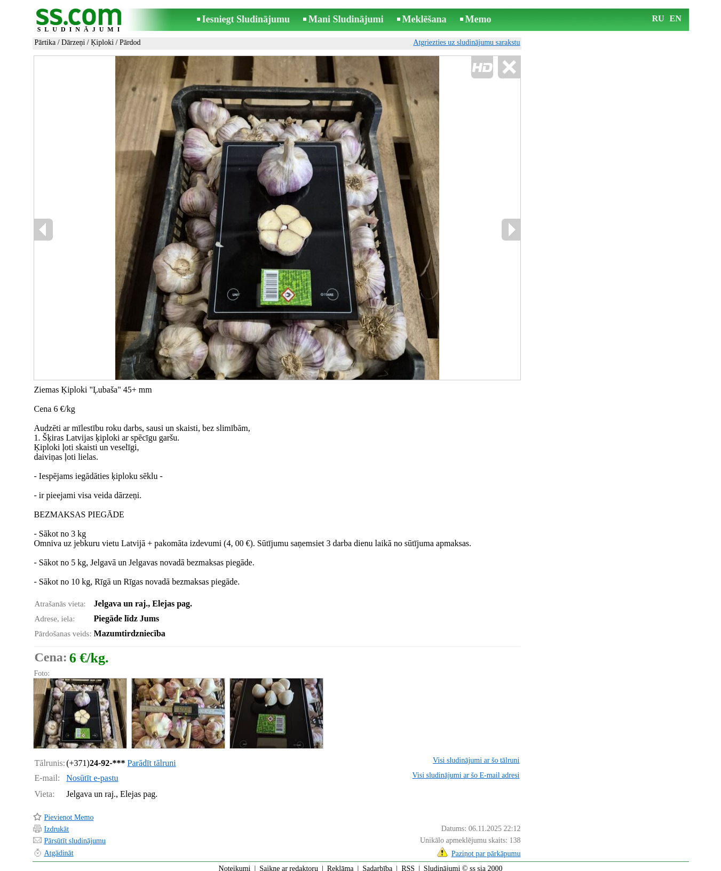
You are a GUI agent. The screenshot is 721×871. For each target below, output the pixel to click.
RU (658, 18)
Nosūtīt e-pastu (92, 773)
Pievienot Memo (69, 813)
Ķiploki (102, 42)
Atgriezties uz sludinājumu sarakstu (466, 42)
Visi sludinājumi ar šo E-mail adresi (466, 770)
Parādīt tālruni (152, 758)
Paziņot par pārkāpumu (486, 849)
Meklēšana (424, 19)
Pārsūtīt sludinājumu (75, 836)
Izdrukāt (56, 824)
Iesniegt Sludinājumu (246, 19)
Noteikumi (235, 864)
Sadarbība (377, 864)
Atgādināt (59, 848)
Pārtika (45, 42)
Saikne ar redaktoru (288, 864)
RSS (408, 864)
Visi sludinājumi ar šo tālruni (476, 756)
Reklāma (340, 864)
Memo (478, 19)
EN (676, 18)
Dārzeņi (73, 42)
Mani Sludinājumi (346, 19)
